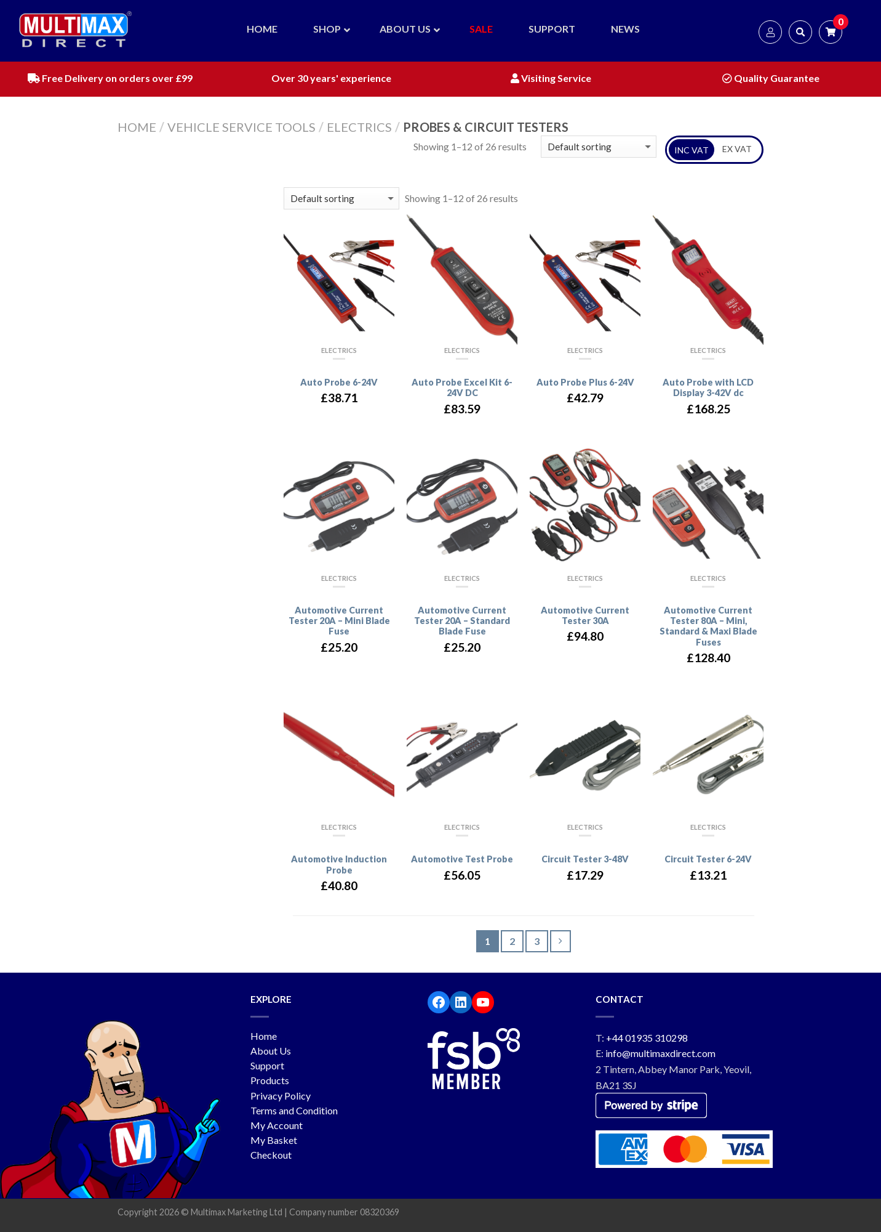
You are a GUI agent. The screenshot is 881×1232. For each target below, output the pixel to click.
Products (269, 1080)
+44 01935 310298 (647, 1038)
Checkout (271, 1155)
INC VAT (691, 150)
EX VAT (737, 149)
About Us (270, 1050)
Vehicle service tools (241, 127)
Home (137, 127)
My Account (276, 1125)
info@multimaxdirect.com (660, 1053)
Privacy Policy (280, 1095)
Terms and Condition (294, 1110)
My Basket (273, 1140)
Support (267, 1065)
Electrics (359, 127)
